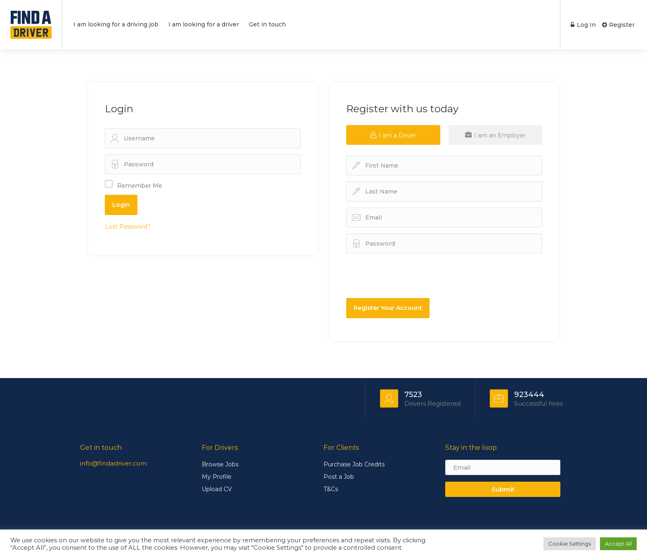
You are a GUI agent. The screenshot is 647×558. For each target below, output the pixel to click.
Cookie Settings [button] (569, 543)
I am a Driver (393, 135)
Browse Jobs (220, 464)
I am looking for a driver (203, 24)
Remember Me (139, 185)
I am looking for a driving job (115, 24)
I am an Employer (495, 135)
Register (618, 24)
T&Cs (331, 489)
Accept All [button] (618, 543)
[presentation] (409, 276)
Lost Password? (128, 226)
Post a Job (339, 476)
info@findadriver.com (113, 463)
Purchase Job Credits (354, 464)
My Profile (216, 476)
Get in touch (267, 24)
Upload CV (217, 489)
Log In (582, 24)
